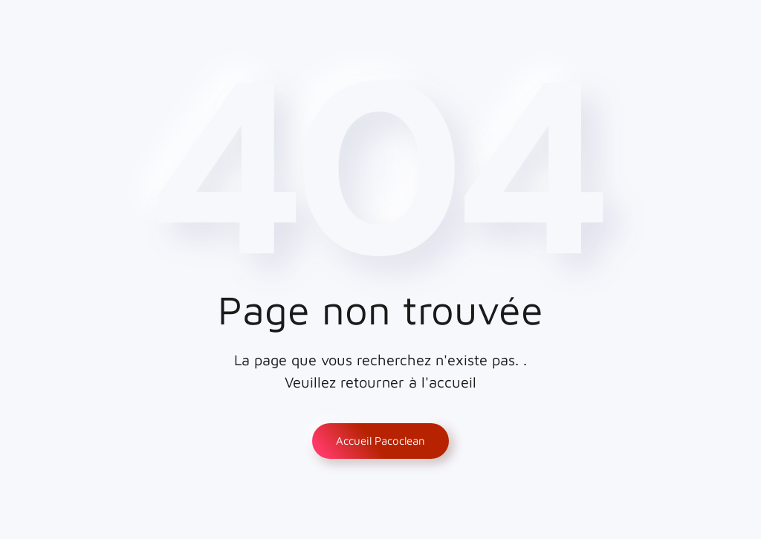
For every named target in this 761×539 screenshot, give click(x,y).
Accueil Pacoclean (380, 440)
